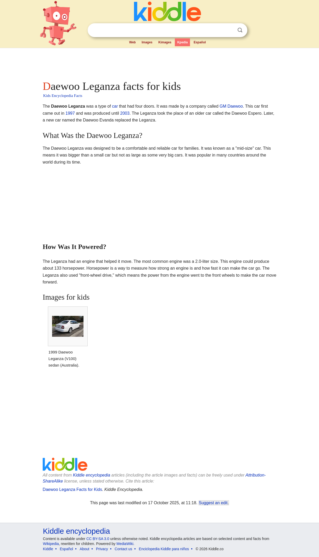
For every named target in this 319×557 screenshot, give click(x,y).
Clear (229, 30)
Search (240, 30)
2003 (125, 113)
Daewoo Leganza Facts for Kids (72, 489)
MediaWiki (124, 544)
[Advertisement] (159, 62)
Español (200, 42)
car (115, 106)
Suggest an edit (213, 503)
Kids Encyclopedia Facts (62, 96)
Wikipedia (51, 544)
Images (147, 42)
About (84, 549)
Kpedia (182, 42)
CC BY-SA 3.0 (97, 539)
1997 (70, 113)
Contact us (123, 549)
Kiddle (48, 549)
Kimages (164, 42)
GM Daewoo (231, 106)
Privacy (102, 549)
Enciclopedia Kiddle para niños (164, 549)
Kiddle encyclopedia (91, 475)
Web (132, 42)
